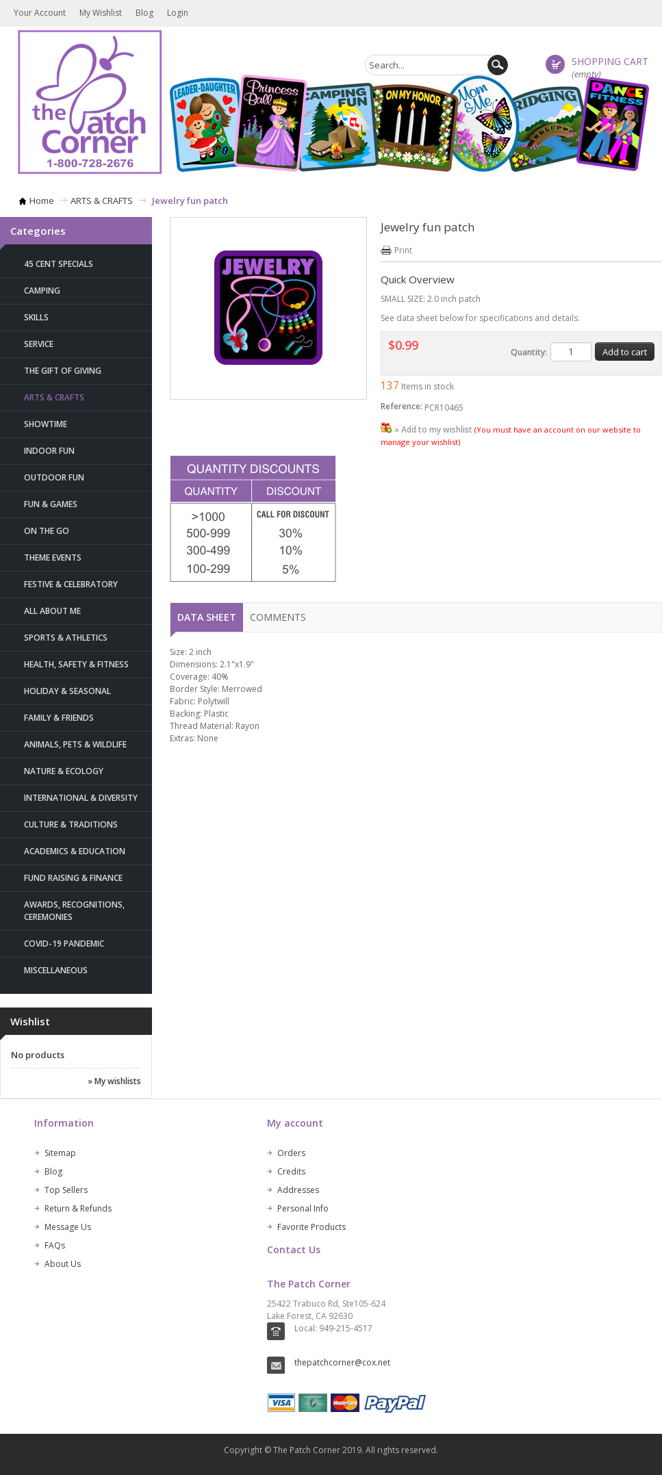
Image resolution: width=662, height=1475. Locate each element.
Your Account (40, 12)
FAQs (54, 1245)
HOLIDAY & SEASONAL (67, 691)
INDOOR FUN (49, 451)
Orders (291, 1153)
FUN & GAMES (50, 504)
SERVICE (38, 344)
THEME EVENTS (52, 557)
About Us (62, 1264)
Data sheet (206, 617)
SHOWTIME (45, 424)
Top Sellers (66, 1190)
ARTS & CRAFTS (102, 200)
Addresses (298, 1190)
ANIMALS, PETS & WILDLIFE (75, 744)
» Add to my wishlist (433, 429)
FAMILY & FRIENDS (59, 717)
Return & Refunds (78, 1208)
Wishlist (30, 1021)
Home (41, 200)
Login (177, 12)
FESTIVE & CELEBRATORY (71, 584)
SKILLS (36, 317)
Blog (144, 12)
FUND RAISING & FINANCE (73, 878)
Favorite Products (311, 1227)
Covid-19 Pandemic (64, 943)
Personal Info (303, 1208)
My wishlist (100, 12)
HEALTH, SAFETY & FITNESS (76, 664)
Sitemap (60, 1153)
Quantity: (529, 352)
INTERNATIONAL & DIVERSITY (81, 798)
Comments (278, 617)
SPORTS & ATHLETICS (65, 637)
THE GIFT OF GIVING (62, 370)
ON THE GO (46, 531)
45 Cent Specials (58, 264)
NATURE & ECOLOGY (63, 771)
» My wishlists (114, 1081)
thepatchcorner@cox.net (342, 1362)
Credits (291, 1171)
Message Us (67, 1227)
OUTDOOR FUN (54, 477)
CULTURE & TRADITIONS (71, 824)
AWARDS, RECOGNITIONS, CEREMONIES (74, 911)
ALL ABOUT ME (52, 611)
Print (403, 250)
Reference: (401, 406)
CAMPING (42, 290)
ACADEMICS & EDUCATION (74, 851)
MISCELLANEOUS (56, 970)
